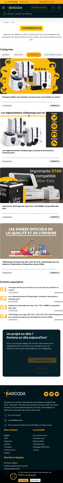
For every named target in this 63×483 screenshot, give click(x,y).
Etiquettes (8, 441)
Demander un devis (39, 8)
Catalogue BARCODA (41, 447)
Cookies (7, 453)
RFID (6, 438)
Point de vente (9, 450)
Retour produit (38, 441)
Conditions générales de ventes (16, 466)
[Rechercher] (31, 14)
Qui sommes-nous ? (40, 435)
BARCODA (19, 55)
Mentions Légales (11, 463)
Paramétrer (35, 480)
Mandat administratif (11, 469)
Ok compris (23, 480)
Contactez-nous (39, 438)
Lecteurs (7, 444)
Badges (5, 55)
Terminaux (8, 447)
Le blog (36, 450)
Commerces (33, 55)
